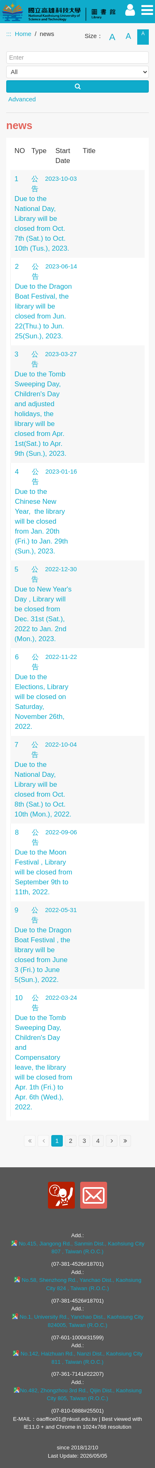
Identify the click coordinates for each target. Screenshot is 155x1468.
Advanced (22, 99)
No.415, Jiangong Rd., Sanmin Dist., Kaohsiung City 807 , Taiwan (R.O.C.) (78, 1247)
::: (9, 33)
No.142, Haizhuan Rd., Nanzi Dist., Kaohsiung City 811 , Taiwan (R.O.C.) (77, 1357)
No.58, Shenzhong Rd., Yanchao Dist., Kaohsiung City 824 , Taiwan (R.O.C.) (77, 1283)
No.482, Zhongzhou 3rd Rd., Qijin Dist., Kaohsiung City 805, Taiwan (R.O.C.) (77, 1394)
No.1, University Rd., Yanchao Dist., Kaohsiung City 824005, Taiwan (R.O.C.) (77, 1320)
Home (23, 33)
